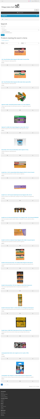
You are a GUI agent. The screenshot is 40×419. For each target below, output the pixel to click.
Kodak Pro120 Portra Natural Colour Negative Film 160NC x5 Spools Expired (18, 240)
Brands (2, 405)
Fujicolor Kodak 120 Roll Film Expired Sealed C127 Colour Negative (16, 104)
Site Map (2, 402)
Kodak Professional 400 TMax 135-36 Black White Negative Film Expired (17, 262)
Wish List (2, 414)
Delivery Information (4, 394)
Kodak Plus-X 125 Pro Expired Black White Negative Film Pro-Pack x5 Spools (18, 172)
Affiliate (2, 407)
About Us (2, 393)
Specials (2, 408)
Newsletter (2, 415)
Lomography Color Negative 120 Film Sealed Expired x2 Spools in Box (17, 375)
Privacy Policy (3, 395)
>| (7, 384)
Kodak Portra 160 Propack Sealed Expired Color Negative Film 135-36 (17, 194)
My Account (3, 411)
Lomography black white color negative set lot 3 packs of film (15, 352)
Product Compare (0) (5, 40)
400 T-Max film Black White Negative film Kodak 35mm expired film (16, 82)
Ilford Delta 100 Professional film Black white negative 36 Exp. (15, 149)
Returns (2, 400)
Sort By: (3, 43)
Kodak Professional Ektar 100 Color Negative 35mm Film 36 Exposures (17, 285)
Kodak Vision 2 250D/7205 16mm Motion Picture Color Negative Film (16, 330)
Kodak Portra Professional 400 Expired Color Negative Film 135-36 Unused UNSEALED (20, 217)
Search (6, 19)
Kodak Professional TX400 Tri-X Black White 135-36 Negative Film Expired (18, 307)
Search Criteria (3, 26)
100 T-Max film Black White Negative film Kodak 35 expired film (15, 59)
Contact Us (2, 399)
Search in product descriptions (6, 32)
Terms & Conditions (4, 396)
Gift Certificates (3, 406)
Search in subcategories (5, 31)
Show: (22, 43)
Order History (3, 413)
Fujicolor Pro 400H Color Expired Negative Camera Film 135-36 (15, 127)
